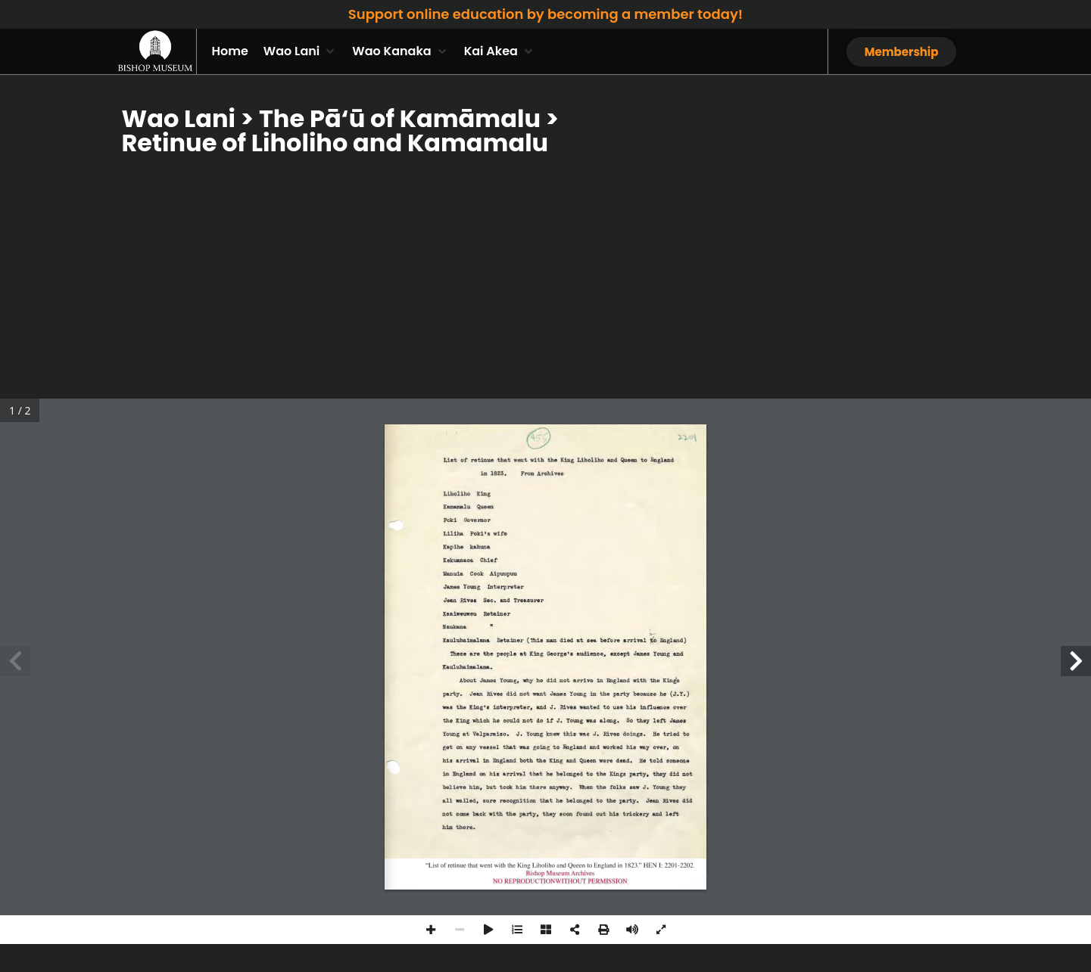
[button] (300, 51)
